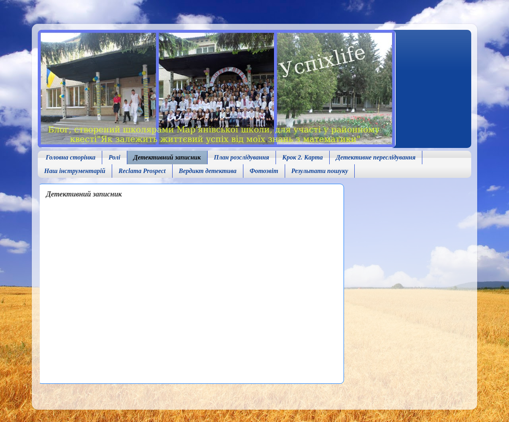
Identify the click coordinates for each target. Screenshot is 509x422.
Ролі (114, 157)
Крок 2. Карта (302, 157)
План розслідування (241, 157)
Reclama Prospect (142, 170)
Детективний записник (167, 157)
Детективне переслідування (376, 157)
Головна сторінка (70, 157)
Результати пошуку (319, 170)
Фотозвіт (264, 170)
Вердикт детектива (208, 170)
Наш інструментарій (74, 170)
